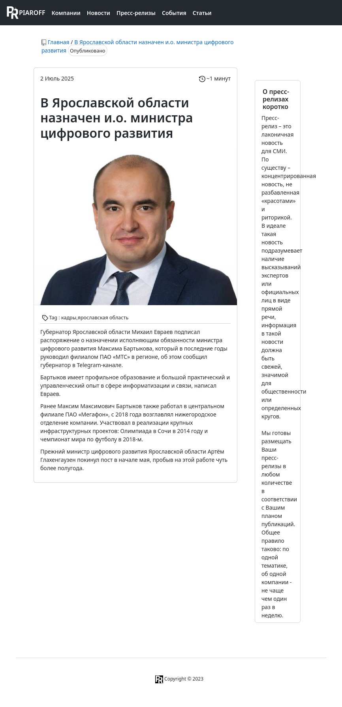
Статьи (202, 13)
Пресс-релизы (136, 13)
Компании (66, 13)
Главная (59, 42)
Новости (98, 13)
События (174, 13)
